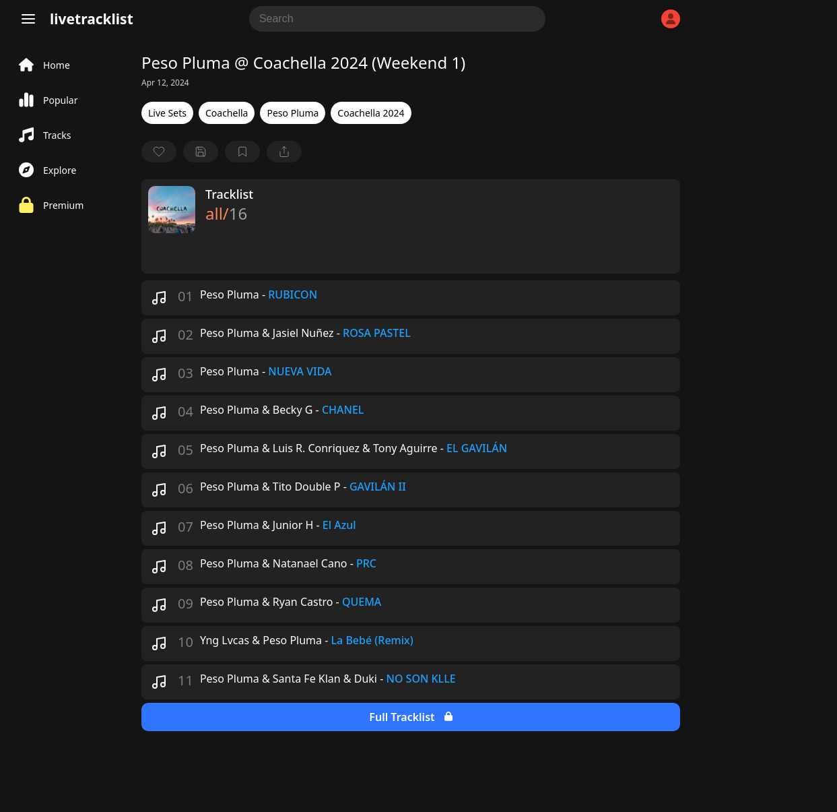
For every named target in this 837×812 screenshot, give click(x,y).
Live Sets (167, 112)
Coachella (226, 112)
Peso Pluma (293, 112)
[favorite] (158, 151)
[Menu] (28, 19)
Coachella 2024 (370, 112)
